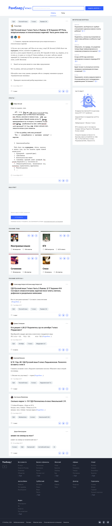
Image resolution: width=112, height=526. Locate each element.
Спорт (93, 462)
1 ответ (14, 91)
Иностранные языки (20, 246)
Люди (38, 487)
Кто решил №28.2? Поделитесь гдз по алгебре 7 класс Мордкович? (34, 329)
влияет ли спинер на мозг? (22, 436)
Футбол (93, 465)
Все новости (22, 462)
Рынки (38, 470)
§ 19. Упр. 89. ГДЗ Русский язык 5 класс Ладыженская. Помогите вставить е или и (38, 363)
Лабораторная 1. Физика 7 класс (85, 123)
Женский (58, 462)
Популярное (22, 503)
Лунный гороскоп (97, 492)
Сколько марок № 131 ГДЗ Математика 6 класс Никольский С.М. (38, 401)
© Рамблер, (6, 522)
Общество (21, 473)
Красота (57, 468)
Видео (20, 500)
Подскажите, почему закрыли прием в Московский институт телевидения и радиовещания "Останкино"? (88, 79)
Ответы (57, 484)
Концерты (76, 468)
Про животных (23, 511)
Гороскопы (95, 481)
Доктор (75, 481)
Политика (21, 470)
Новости (20, 484)
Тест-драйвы (22, 487)
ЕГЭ (44, 246)
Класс (57, 481)
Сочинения (16, 269)
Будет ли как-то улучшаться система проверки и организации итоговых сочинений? (87, 69)
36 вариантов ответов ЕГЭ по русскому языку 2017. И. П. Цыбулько (87, 112)
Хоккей (93, 468)
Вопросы (76, 484)
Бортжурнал (22, 489)
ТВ (19, 506)
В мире (20, 465)
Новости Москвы (23, 468)
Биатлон (93, 473)
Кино (74, 465)
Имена (93, 487)
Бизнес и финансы (42, 462)
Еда (56, 473)
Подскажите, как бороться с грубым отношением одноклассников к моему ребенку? (88, 29)
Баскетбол (94, 470)
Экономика (40, 465)
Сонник (93, 484)
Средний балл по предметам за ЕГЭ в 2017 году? (87, 118)
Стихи (45, 269)
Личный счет (40, 473)
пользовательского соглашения (53, 221)
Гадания (93, 489)
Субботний (40, 481)
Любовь (57, 470)
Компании (39, 468)
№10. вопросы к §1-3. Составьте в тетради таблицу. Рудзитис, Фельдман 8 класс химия (87, 129)
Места (38, 492)
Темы (56, 487)
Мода (56, 465)
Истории (39, 484)
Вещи (38, 489)
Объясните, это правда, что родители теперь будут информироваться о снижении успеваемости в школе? (87, 49)
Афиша (75, 462)
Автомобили (22, 481)
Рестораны (76, 473)
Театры (75, 470)
